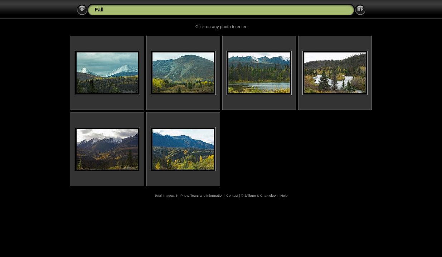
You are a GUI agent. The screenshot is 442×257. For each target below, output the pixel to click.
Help (284, 195)
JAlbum (250, 195)
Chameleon (269, 195)
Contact (232, 195)
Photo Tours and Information (201, 195)
